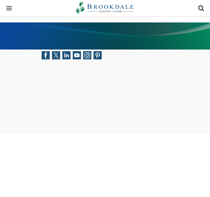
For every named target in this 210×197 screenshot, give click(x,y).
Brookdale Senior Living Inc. (49, 87)
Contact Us (48, 70)
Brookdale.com (114, 70)
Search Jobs (19, 70)
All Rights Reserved (100, 87)
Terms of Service (60, 123)
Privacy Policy (79, 70)
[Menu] (8, 8)
